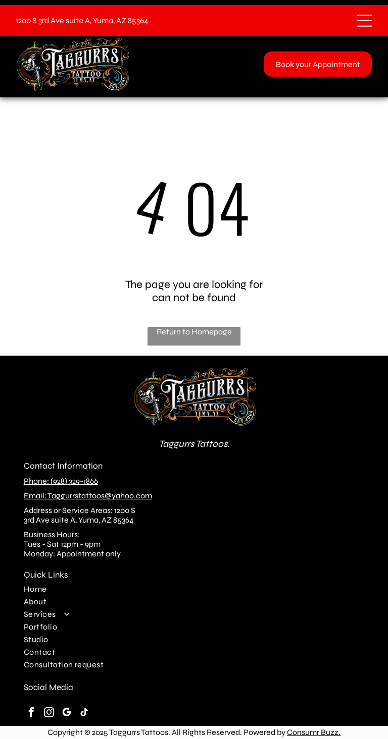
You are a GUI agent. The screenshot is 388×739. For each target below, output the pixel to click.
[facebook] (31, 713)
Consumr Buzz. (314, 732)
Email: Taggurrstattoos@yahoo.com (88, 495)
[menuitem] (194, 589)
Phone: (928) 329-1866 (61, 481)
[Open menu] (364, 20)
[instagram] (49, 713)
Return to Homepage (194, 331)
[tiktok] (84, 713)
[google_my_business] (66, 713)
